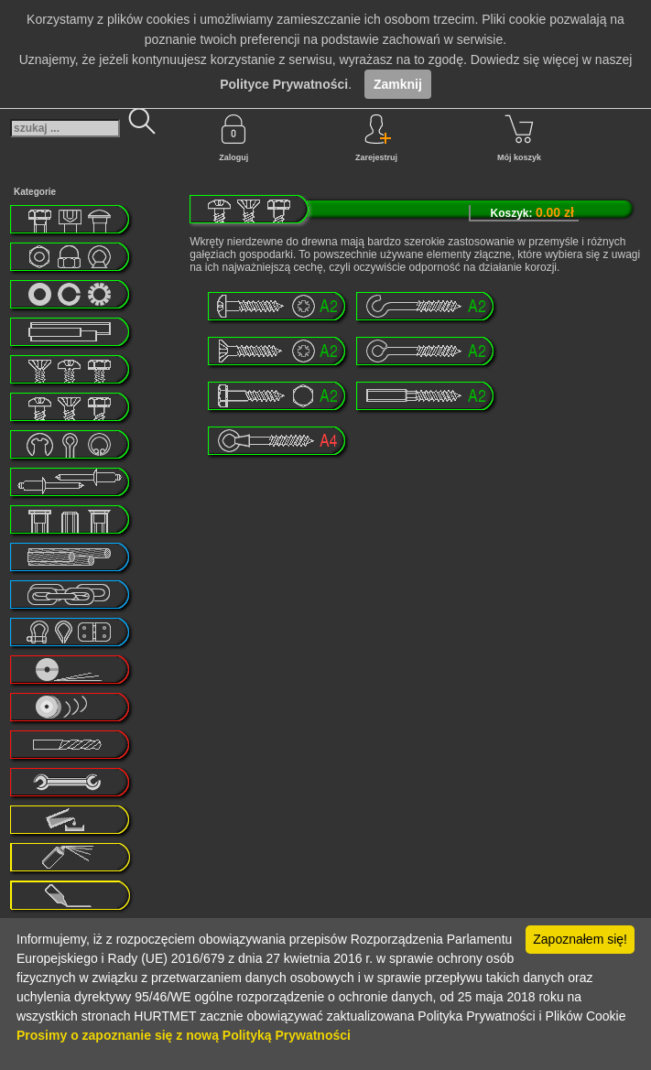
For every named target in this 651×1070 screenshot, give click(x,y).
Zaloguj (233, 138)
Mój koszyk (519, 138)
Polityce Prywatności (284, 84)
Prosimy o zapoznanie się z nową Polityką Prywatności (183, 1035)
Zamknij (398, 84)
